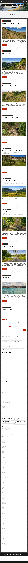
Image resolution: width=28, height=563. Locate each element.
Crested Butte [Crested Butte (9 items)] (8, 339)
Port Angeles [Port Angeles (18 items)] (19, 346)
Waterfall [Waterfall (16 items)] (3, 349)
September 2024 (4, 462)
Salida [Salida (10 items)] (3, 347)
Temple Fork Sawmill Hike (10, 246)
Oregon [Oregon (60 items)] (16, 346)
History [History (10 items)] (21, 341)
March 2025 (3, 456)
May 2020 (3, 523)
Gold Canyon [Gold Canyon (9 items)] (10, 341)
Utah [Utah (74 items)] (18, 347)
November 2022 (4, 487)
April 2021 (3, 509)
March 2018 (3, 549)
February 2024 (4, 471)
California (3, 386)
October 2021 (3, 502)
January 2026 (3, 443)
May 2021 (3, 508)
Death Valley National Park (6, 402)
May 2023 (3, 482)
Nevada (3, 401)
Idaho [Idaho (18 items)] (24, 341)
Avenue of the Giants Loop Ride (7, 418)
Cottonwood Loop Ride (9, 180)
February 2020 (4, 527)
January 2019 (3, 543)
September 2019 (4, 533)
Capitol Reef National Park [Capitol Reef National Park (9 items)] (5, 338)
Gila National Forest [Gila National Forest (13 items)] (4, 341)
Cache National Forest (16, 152)
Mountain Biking (6, 148)
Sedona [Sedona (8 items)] (6, 347)
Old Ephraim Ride (7, 211)
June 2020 (3, 522)
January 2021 (3, 513)
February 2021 (3, 512)
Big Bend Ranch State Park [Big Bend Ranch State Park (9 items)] (5, 336)
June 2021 (3, 507)
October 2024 (3, 461)
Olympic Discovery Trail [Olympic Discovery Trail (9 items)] (18, 344)
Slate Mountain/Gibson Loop (10, 85)
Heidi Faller (4, 152)
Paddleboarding (4, 406)
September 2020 (4, 518)
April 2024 (3, 468)
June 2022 (3, 493)
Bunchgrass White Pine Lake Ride (12, 150)
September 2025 (4, 448)
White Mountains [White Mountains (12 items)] (8, 349)
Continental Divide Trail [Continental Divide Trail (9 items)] (19, 338)
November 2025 (4, 446)
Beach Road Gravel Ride (6, 421)
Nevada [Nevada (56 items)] (8, 344)
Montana (3, 398)
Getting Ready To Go (4, 392)
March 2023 (3, 484)
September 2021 (4, 503)
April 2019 (3, 539)
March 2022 (3, 497)
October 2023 (3, 476)
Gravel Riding (3, 393)
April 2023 (3, 483)
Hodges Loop (6, 277)
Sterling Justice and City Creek (11, 23)
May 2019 (3, 538)
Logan (20, 152)
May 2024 (3, 467)
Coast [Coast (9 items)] (10, 338)
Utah (9, 148)
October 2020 (3, 517)
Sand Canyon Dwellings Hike (9, 434)
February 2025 (3, 457)
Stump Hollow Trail (8, 309)
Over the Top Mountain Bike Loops (12, 117)
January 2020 (3, 528)
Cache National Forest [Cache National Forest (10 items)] (12, 336)
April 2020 (3, 524)
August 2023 (3, 478)
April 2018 (3, 548)
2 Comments (4, 153)
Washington (3, 412)
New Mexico (3, 403)
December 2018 (4, 544)
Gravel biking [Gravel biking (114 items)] (14, 341)
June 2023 (3, 481)
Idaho (2, 396)
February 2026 (4, 442)
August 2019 (3, 534)
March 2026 (3, 441)
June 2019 (3, 537)
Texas (2, 408)
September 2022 (4, 489)
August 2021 (3, 504)
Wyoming (3, 413)
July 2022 (3, 492)
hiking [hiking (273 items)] (18, 341)
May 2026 (3, 438)
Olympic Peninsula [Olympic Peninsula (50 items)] (11, 346)
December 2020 (4, 514)
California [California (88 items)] (18, 336)
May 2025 (3, 453)
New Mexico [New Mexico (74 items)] (12, 344)
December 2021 (4, 499)
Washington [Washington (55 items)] (21, 347)
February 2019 (3, 542)
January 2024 (3, 472)
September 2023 (4, 477)
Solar (3, 391)
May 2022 (3, 494)
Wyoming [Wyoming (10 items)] (12, 349)
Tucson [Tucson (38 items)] (15, 347)
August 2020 (3, 519)
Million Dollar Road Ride (8, 429)
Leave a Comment (5, 56)
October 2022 (3, 488)
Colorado (3, 388)
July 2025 (3, 451)
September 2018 (4, 545)
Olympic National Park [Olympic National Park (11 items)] (5, 346)
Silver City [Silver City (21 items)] (9, 347)
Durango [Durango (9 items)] (20, 339)
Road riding (3, 407)
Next (17, 326)
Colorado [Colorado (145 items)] (14, 338)
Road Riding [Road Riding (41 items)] (23, 346)
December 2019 (4, 529)
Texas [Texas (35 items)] (12, 347)
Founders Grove (16, 418)
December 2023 (4, 473)
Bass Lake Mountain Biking (8, 428)
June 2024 (3, 466)
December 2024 (4, 458)
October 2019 (3, 532)
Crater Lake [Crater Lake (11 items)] (3, 339)
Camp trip (3, 387)
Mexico (3, 397)
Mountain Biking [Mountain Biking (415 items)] (4, 344)
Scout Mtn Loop (7, 53)
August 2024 (3, 463)
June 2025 (3, 452)
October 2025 (3, 447)
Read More (4, 142)
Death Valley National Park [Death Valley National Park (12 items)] (14, 339)
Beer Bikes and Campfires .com (14, 6)
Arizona (3, 383)
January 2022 (3, 498)
